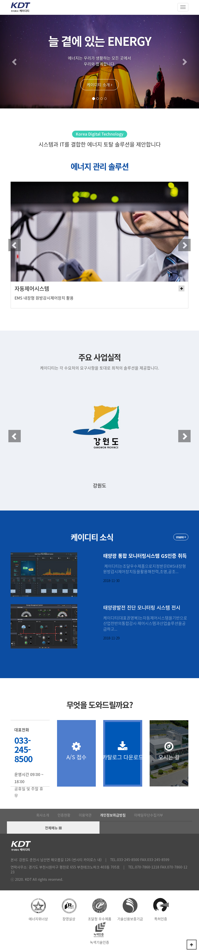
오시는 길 (169, 751)
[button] (15, 61)
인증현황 (64, 814)
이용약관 (85, 814)
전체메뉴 (53, 828)
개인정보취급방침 (113, 814)
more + (181, 536)
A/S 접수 (76, 751)
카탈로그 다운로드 (123, 751)
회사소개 (42, 814)
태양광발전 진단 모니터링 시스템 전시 (141, 607)
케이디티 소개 (99, 85)
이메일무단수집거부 (148, 814)
